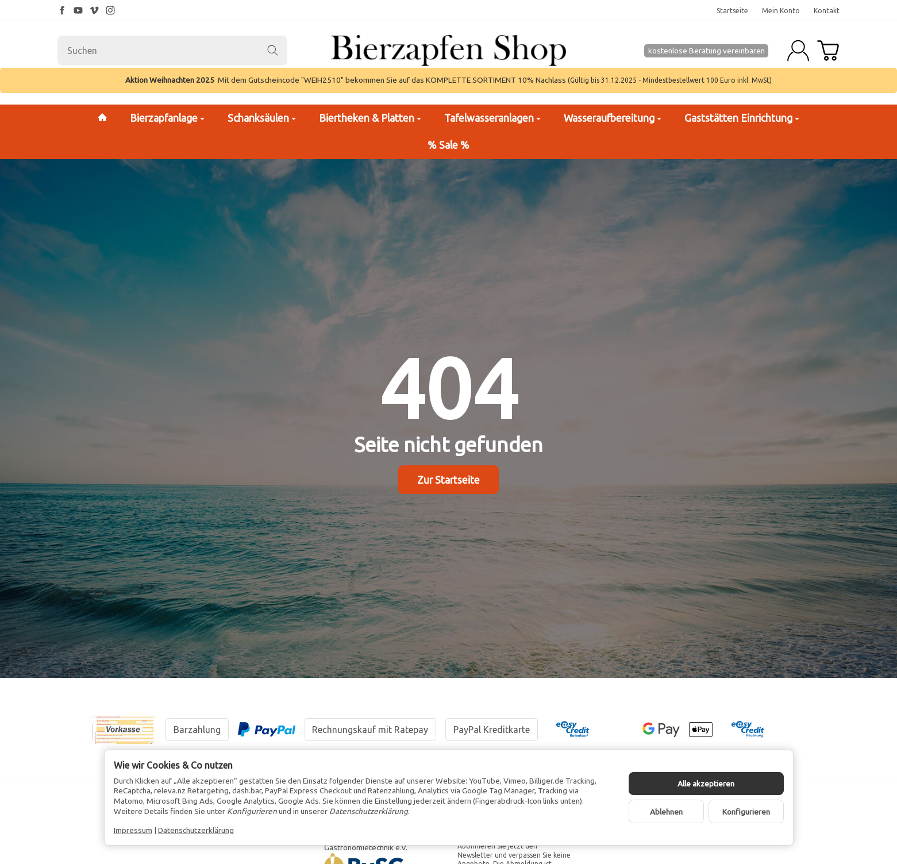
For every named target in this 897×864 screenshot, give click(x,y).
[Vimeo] (94, 10)
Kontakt (827, 10)
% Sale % (448, 145)
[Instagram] (110, 10)
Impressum (133, 830)
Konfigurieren (746, 811)
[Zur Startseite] (448, 50)
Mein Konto (781, 10)
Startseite (732, 10)
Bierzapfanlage (167, 118)
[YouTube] (78, 10)
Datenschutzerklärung (196, 830)
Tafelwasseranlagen (492, 118)
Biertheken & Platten (370, 118)
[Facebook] (62, 10)
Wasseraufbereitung (612, 118)
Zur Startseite (448, 480)
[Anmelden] (798, 50)
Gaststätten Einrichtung (741, 118)
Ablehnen (666, 811)
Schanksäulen (262, 118)
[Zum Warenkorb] (828, 50)
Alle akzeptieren (705, 783)
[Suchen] (172, 50)
